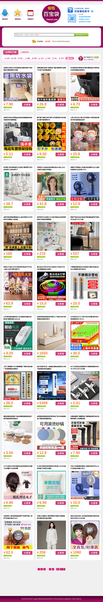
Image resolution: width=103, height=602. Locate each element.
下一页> (62, 569)
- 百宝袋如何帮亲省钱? (84, 17)
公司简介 (73, 599)
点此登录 (47, 41)
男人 (55, 58)
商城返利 (30, 19)
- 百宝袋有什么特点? (84, 19)
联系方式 (78, 599)
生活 (42, 58)
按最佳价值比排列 (88, 58)
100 (58, 569)
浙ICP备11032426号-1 (28, 599)
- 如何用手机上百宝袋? (84, 21)
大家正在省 (26, 52)
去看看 (27, 105)
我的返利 (5, 19)
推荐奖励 (18, 19)
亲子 (62, 58)
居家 (35, 58)
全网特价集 (11, 53)
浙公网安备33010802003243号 (44, 599)
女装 (14, 58)
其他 (70, 58)
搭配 (28, 58)
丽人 (21, 58)
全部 (8, 58)
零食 (48, 58)
